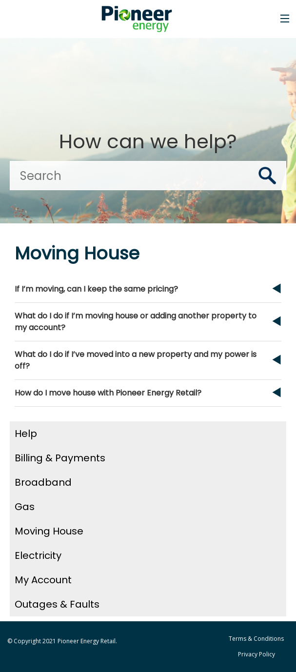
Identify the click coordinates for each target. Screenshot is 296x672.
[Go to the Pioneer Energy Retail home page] (140, 19)
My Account (43, 580)
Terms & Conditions (256, 638)
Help (26, 433)
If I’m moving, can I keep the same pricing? (96, 289)
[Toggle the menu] (284, 18)
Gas (25, 507)
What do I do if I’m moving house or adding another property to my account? (136, 321)
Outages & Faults (57, 604)
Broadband (43, 482)
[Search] (148, 175)
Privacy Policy (256, 654)
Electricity (38, 555)
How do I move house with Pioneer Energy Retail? (108, 392)
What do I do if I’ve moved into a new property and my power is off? (136, 360)
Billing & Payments (60, 458)
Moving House (49, 531)
